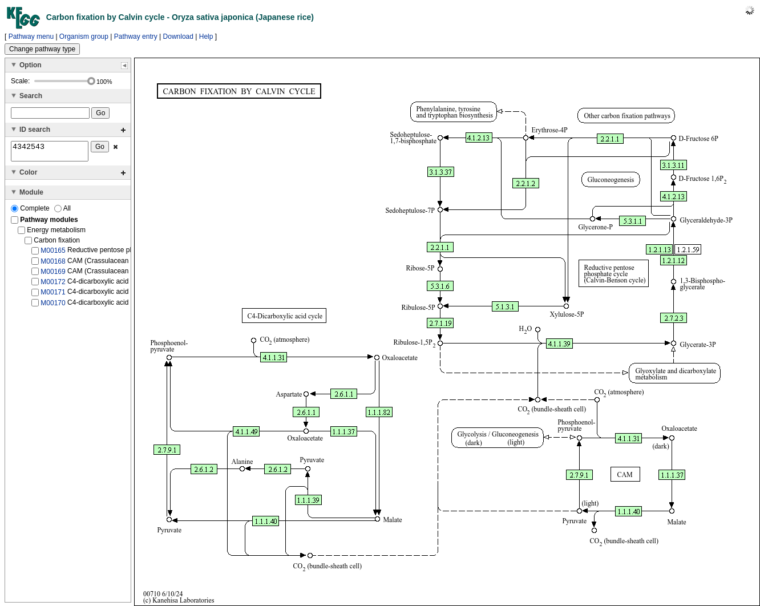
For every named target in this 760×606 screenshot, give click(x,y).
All (62, 212)
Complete (31, 212)
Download (178, 37)
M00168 (53, 264)
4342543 (49, 153)
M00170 (53, 306)
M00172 (53, 285)
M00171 (53, 296)
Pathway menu (31, 37)
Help (206, 37)
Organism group (83, 37)
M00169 (53, 275)
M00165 (53, 254)
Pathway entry (135, 37)
